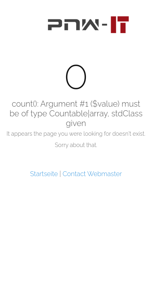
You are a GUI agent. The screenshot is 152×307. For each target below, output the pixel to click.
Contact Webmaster (92, 174)
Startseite (44, 174)
